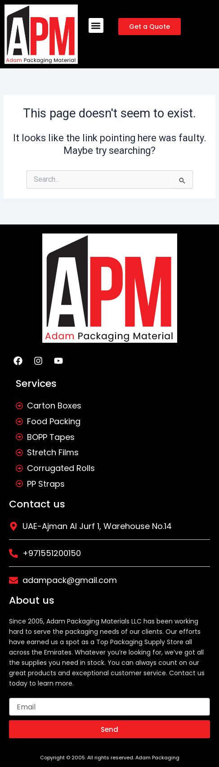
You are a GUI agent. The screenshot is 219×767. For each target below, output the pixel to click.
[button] (96, 25)
